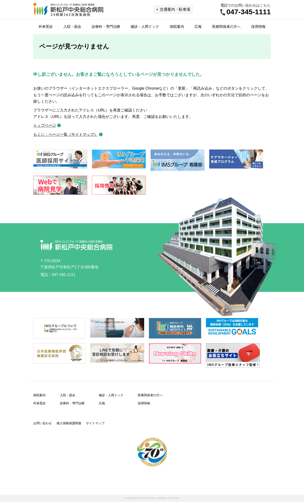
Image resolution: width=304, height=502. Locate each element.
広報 (198, 26)
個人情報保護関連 (69, 423)
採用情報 (258, 26)
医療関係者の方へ (226, 26)
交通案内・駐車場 (175, 9)
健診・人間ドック (145, 26)
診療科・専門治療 (106, 26)
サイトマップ (95, 423)
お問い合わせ (42, 423)
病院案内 (177, 26)
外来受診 (45, 26)
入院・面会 (72, 26)
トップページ (44, 125)
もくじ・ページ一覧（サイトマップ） (65, 134)
